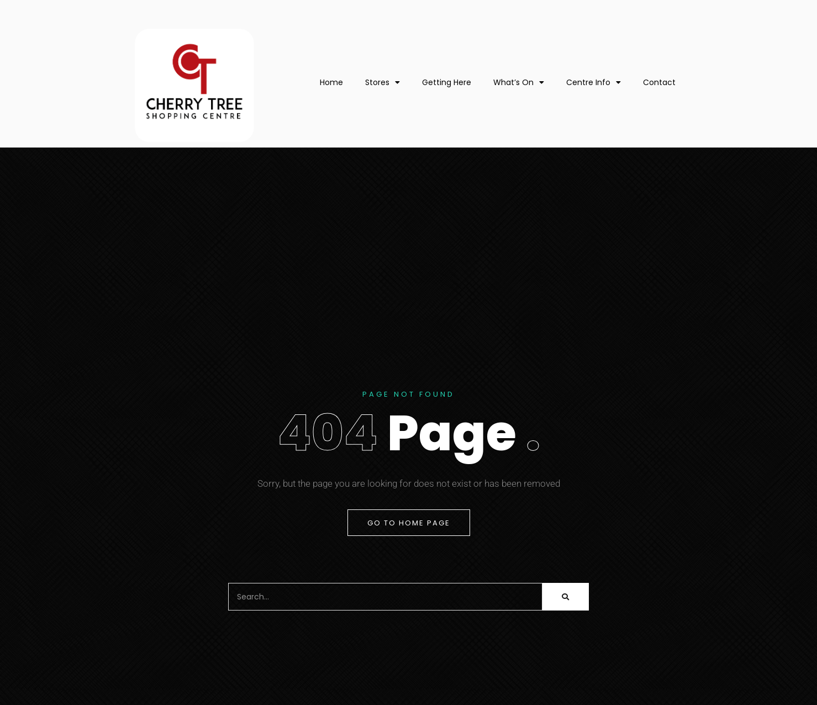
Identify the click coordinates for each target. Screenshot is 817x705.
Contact (659, 82)
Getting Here (446, 82)
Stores (382, 82)
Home (331, 82)
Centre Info (593, 82)
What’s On (518, 82)
